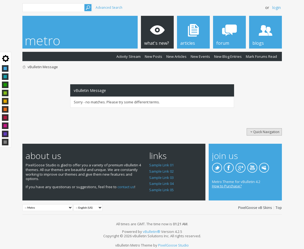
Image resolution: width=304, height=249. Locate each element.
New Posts (153, 56)
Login (276, 7)
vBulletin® (151, 231)
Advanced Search (109, 7)
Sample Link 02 (161, 171)
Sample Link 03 (161, 177)
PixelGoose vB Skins (255, 207)
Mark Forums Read (261, 56)
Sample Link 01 (161, 165)
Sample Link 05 (161, 189)
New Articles (176, 56)
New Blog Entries (228, 56)
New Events (200, 56)
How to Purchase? (227, 186)
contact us (125, 186)
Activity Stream (128, 56)
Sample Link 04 (161, 183)
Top (279, 207)
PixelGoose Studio (173, 245)
